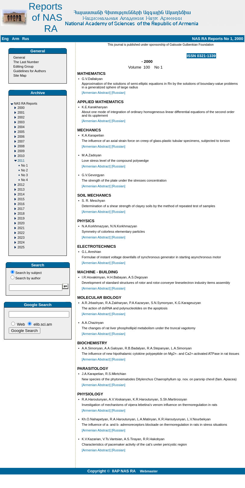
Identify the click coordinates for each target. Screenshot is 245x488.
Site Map (19, 75)
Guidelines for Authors (29, 71)
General (19, 57)
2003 (20, 122)
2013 (20, 189)
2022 (20, 233)
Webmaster (149, 471)
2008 (20, 146)
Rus (25, 39)
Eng (5, 39)
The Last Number (26, 62)
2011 (20, 160)
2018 (20, 213)
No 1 (24, 165)
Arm (15, 39)
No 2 (24, 170)
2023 (20, 237)
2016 (20, 204)
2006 (20, 136)
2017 (20, 208)
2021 (20, 228)
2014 (20, 194)
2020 (20, 223)
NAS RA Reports (25, 103)
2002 (20, 117)
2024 (20, 242)
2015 (20, 199)
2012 (20, 184)
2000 (20, 107)
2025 (20, 247)
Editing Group (23, 66)
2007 (20, 141)
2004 (20, 127)
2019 (20, 218)
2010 (20, 156)
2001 (20, 112)
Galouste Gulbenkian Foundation (191, 44)
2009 (20, 151)
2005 (20, 132)
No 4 (24, 180)
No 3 (24, 175)
